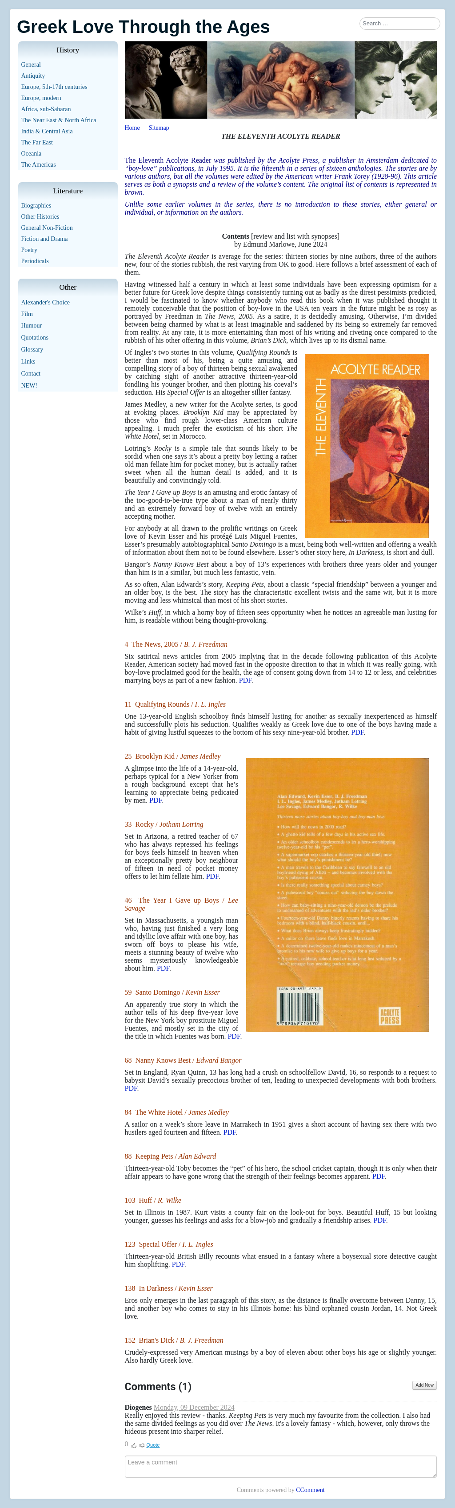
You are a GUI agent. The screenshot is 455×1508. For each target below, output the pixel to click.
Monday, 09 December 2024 (194, 1407)
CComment (310, 1490)
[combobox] (399, 23)
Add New (424, 1385)
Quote (153, 1445)
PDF (245, 680)
